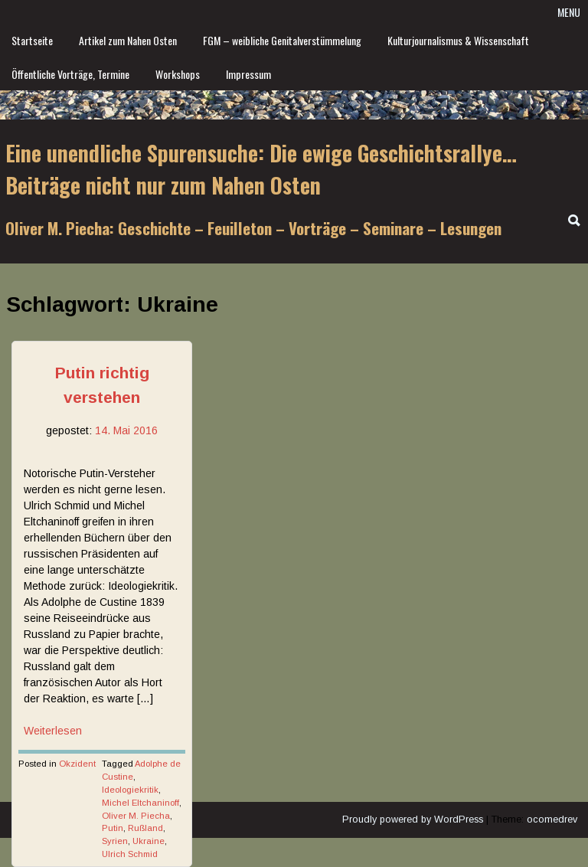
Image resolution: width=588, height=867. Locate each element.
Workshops (177, 74)
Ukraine (148, 841)
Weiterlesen (53, 731)
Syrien (115, 841)
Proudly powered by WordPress (412, 819)
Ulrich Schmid (130, 854)
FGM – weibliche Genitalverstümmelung (282, 40)
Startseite (32, 40)
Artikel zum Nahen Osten (128, 40)
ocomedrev (552, 819)
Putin (112, 828)
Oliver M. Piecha (136, 815)
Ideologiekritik (130, 789)
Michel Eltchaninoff (140, 802)
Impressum (248, 74)
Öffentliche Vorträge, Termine (70, 74)
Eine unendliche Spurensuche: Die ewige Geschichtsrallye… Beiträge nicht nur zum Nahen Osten (261, 169)
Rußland (145, 828)
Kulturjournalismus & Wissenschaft (458, 40)
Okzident (77, 763)
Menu (568, 12)
